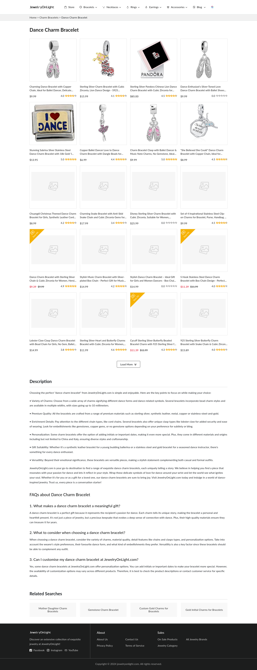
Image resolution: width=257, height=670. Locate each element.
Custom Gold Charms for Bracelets (153, 610)
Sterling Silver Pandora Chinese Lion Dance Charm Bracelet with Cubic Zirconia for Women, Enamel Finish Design (153, 90)
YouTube (73, 650)
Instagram (56, 650)
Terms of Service (134, 645)
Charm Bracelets (48, 17)
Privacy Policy (105, 645)
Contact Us (131, 639)
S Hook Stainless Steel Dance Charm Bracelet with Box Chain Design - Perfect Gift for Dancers (202, 280)
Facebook (39, 650)
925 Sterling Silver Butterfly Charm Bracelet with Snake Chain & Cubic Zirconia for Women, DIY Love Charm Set (203, 344)
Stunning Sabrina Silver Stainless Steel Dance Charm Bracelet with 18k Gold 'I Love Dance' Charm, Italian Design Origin (52, 154)
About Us (102, 639)
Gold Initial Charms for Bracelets (204, 609)
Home (33, 17)
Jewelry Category (167, 645)
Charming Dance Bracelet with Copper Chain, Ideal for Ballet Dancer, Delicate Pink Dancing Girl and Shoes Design (50, 90)
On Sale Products (167, 639)
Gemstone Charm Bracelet (103, 609)
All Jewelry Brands (196, 639)
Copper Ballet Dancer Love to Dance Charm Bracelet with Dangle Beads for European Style (100, 154)
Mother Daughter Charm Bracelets (53, 610)
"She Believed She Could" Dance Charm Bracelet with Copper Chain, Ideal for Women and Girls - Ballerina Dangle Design (203, 154)
